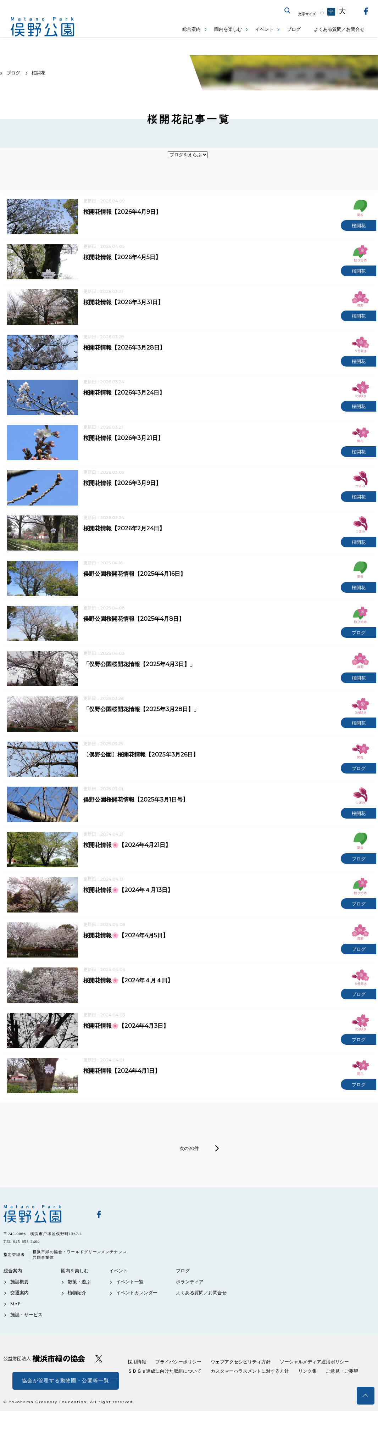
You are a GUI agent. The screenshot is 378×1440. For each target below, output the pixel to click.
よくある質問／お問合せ (339, 29)
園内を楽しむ (228, 29)
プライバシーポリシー (178, 1386)
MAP (15, 1328)
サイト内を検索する (287, 10)
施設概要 (19, 1306)
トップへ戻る (365, 1396)
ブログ (294, 29)
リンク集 (307, 1395)
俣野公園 (44, 1238)
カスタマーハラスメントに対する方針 (250, 1395)
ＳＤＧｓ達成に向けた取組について (164, 1395)
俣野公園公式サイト (42, 27)
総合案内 (191, 29)
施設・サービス (26, 1339)
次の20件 (189, 1173)
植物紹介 (77, 1317)
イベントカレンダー (136, 1317)
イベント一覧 (130, 1306)
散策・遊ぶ (79, 1306)
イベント (264, 29)
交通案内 (19, 1317)
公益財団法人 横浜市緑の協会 (44, 1383)
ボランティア (190, 1306)
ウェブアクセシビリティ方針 (241, 1386)
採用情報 (137, 1386)
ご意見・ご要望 (342, 1395)
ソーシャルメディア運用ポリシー (314, 1386)
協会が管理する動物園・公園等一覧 (65, 1405)
